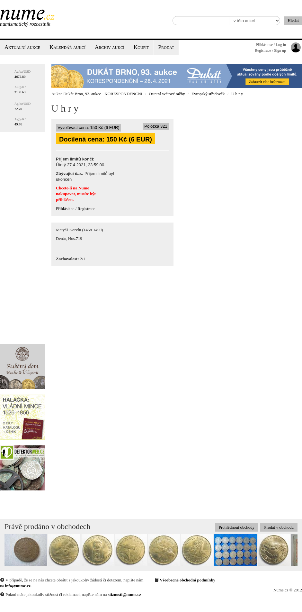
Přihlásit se (65, 208)
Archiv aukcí (109, 47)
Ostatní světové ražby (167, 93)
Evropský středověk (208, 93)
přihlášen (64, 199)
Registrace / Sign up (270, 50)
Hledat (293, 20)
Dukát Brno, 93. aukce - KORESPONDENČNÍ (102, 93)
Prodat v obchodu (279, 527)
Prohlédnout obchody (237, 527)
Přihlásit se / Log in (271, 44)
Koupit (141, 47)
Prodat (166, 47)
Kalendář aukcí (67, 47)
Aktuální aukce (22, 47)
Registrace (86, 208)
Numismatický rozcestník (25, 24)
